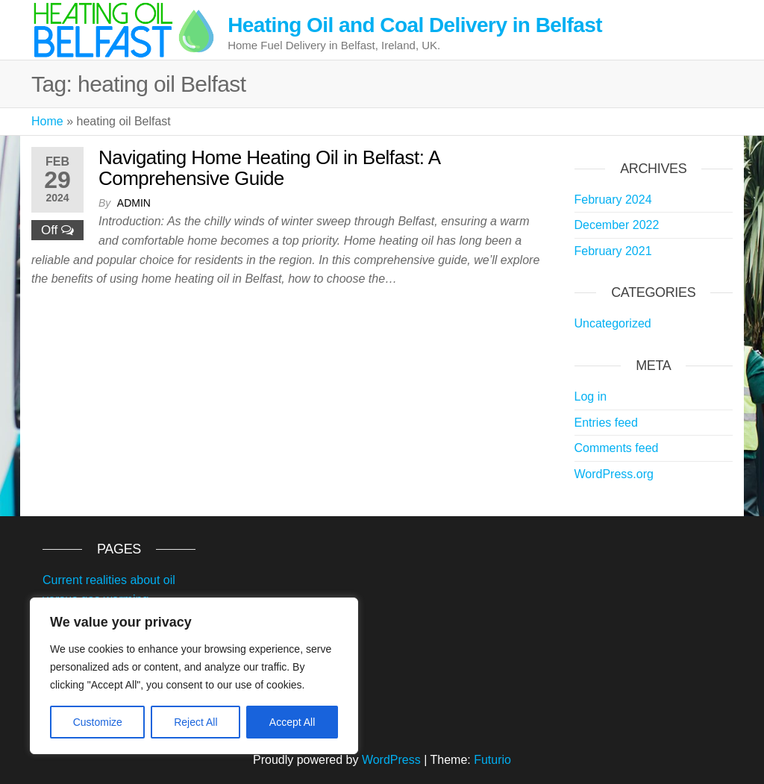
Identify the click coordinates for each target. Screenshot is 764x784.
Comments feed (616, 448)
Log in (590, 396)
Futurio (492, 759)
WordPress (391, 759)
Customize (97, 722)
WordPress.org (614, 474)
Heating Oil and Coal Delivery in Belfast (415, 25)
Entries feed (606, 422)
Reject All (195, 722)
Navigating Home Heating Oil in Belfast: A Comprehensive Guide (268, 168)
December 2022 (617, 225)
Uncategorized (612, 323)
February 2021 (613, 251)
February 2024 (613, 199)
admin (134, 203)
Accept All (292, 722)
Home (47, 121)
